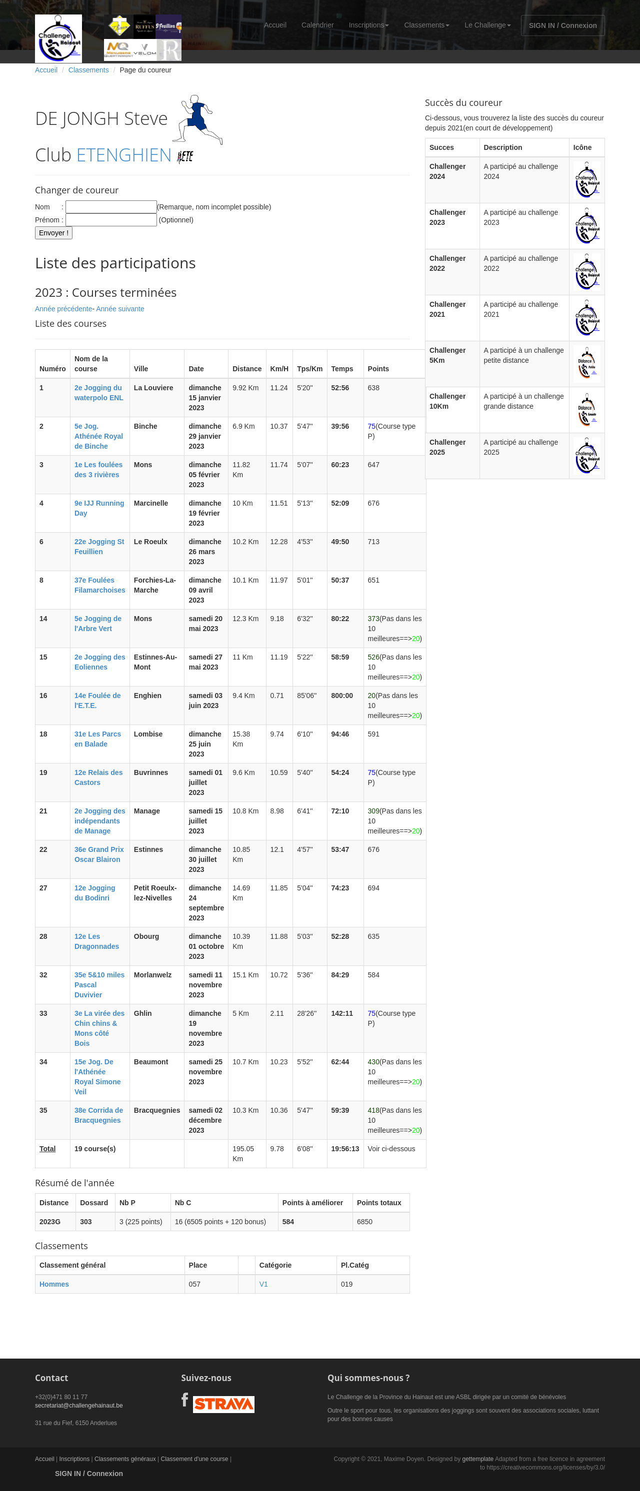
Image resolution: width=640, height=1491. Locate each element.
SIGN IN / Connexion (563, 25)
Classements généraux (125, 1459)
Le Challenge (487, 25)
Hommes (54, 1284)
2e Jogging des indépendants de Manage (100, 821)
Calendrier (318, 25)
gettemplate (478, 1459)
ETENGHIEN (124, 154)
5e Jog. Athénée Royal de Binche (98, 436)
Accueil (275, 25)
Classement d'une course (194, 1459)
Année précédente (63, 309)
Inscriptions (369, 25)
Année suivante (120, 309)
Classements (427, 25)
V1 (264, 1284)
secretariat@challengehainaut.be (79, 1405)
